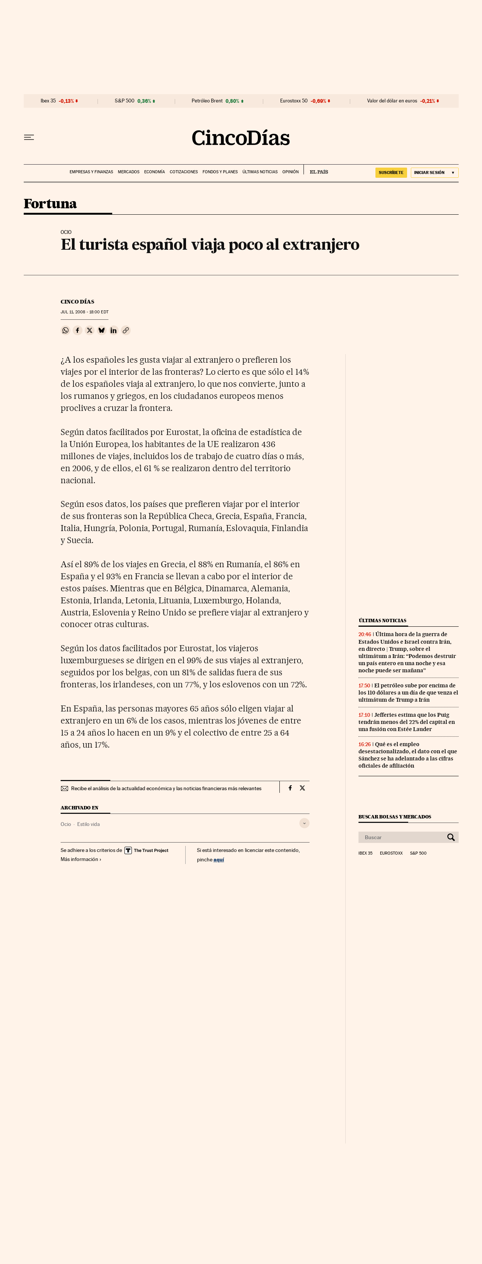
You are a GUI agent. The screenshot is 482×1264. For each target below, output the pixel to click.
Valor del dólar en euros (392, 101)
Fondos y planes (220, 171)
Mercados (128, 171)
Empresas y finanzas (91, 171)
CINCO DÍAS (77, 301)
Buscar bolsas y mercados (394, 817)
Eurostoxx (391, 853)
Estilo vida (88, 824)
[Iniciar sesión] (435, 173)
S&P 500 (124, 101)
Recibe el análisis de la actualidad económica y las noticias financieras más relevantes (166, 788)
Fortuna (50, 204)
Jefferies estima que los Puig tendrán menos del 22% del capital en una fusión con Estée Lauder (406, 722)
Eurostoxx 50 (294, 101)
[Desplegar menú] (29, 137)
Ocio (66, 824)
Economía (154, 171)
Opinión (290, 171)
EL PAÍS (316, 169)
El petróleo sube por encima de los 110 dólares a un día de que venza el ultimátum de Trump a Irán (408, 692)
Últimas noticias (260, 171)
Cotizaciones (184, 171)
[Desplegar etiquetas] (304, 823)
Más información (81, 859)
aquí (219, 859)
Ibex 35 (48, 101)
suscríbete (391, 172)
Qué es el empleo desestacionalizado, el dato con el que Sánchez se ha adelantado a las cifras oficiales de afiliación (407, 755)
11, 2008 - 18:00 (84, 312)
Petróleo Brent (207, 101)
